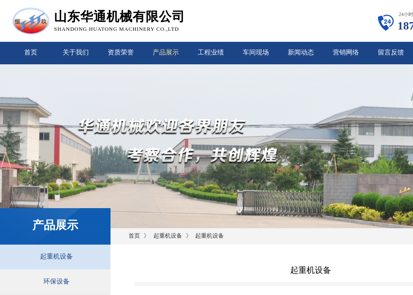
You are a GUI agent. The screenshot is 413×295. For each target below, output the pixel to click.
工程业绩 (211, 52)
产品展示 (166, 52)
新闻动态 (301, 52)
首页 (30, 52)
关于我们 (76, 52)
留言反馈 (391, 52)
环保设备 (56, 281)
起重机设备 (167, 236)
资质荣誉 (121, 52)
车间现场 (256, 52)
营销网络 (346, 52)
